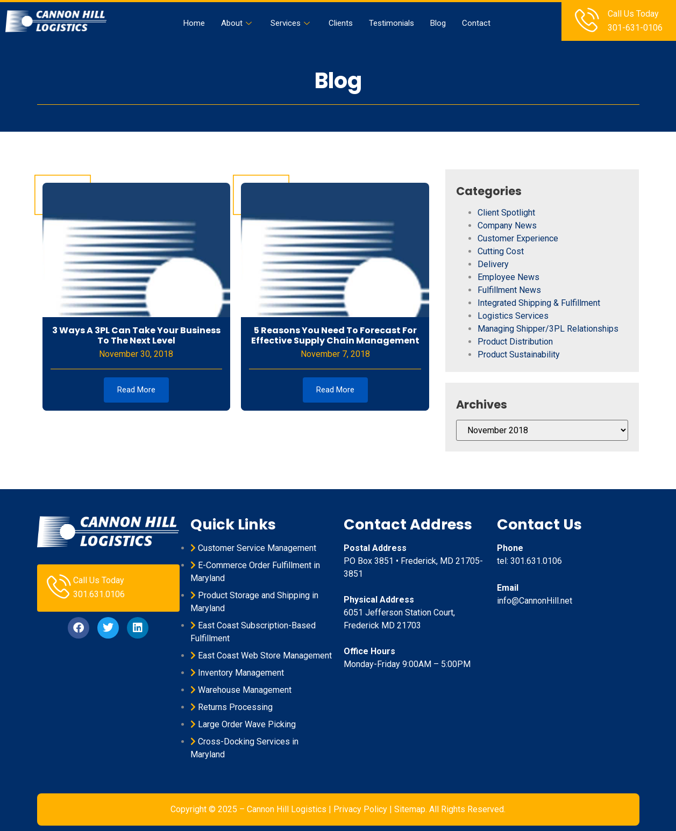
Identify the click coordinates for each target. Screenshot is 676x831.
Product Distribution (515, 341)
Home (194, 23)
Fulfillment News (509, 290)
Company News (507, 225)
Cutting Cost (501, 251)
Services (291, 23)
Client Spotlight (506, 212)
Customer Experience (518, 238)
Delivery (493, 264)
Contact (476, 23)
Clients (341, 23)
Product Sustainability (519, 354)
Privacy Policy (360, 809)
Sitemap (409, 809)
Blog (438, 23)
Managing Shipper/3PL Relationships (548, 329)
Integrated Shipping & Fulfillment (539, 303)
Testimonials (391, 23)
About (237, 23)
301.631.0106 (99, 594)
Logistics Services (513, 316)
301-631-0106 (635, 28)
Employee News (508, 277)
